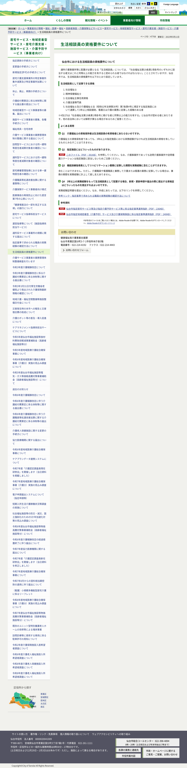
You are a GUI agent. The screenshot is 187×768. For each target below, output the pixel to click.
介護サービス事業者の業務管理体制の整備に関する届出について (29, 136)
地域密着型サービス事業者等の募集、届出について (29, 111)
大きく (139, 7)
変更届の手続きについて (25, 66)
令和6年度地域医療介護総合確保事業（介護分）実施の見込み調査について (29, 363)
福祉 (61, 28)
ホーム (21, 28)
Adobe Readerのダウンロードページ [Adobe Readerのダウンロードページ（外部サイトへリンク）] (101, 223)
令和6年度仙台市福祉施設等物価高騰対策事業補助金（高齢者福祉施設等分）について (29, 530)
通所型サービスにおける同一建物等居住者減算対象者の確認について (29, 161)
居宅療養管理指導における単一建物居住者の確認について (29, 172)
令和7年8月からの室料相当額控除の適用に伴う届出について (28, 582)
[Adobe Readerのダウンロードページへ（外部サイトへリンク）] (71, 220)
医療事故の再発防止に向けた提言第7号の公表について (29, 196)
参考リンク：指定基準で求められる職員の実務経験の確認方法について (94, 195)
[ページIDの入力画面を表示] (112, 12)
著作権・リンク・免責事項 (43, 734)
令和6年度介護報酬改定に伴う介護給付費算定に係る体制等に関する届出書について (29, 404)
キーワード (104, 12)
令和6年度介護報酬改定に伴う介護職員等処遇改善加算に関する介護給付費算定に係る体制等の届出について (29, 419)
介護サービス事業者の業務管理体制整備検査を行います (29, 259)
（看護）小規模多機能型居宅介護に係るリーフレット (29, 592)
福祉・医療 (51, 28)
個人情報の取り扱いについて (74, 734)
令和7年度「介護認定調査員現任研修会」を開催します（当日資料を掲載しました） (29, 472)
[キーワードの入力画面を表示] (98, 12)
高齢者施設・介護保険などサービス (84, 28)
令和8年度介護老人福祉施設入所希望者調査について (29, 674)
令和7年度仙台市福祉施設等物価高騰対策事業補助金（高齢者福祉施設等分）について (29, 616)
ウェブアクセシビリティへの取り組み (111, 734)
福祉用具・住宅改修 (23, 129)
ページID (116, 12)
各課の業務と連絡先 (128, 750)
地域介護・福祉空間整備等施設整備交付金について (29, 300)
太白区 (43, 703)
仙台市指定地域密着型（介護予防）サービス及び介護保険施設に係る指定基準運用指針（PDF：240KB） (119, 214)
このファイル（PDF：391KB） (82, 154)
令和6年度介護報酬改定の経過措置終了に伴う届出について (29, 541)
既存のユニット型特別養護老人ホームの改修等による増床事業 (29, 627)
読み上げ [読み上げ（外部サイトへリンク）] (119, 3)
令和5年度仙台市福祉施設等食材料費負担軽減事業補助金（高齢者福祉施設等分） (29, 340)
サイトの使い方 (20, 734)
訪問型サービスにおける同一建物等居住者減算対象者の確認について (29, 148)
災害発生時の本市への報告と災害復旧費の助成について (29, 310)
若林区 (43, 700)
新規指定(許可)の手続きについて (29, 72)
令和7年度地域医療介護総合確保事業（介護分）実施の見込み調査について (29, 485)
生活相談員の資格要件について (28, 252)
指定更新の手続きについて (26, 60)
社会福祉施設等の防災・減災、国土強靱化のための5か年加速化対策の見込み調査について (29, 517)
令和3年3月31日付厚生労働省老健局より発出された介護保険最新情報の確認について (29, 289)
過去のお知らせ (20, 389)
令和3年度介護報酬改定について (29, 267)
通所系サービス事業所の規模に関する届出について (29, 234)
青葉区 (43, 693)
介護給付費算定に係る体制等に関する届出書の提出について (29, 102)
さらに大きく (150, 7)
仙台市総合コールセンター (140, 741)
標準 (144, 3)
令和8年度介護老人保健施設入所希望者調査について (29, 665)
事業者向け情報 (35, 28)
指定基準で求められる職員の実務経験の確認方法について (29, 244)
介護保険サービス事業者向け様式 (29, 189)
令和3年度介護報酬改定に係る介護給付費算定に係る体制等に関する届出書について (29, 276)
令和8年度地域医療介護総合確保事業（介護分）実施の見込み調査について (29, 603)
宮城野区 (44, 697)
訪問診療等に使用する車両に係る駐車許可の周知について (29, 637)
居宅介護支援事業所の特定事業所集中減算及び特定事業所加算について (29, 81)
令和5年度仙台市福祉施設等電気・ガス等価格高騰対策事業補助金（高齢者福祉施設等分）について (29, 378)
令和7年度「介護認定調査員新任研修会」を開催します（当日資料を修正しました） (29, 562)
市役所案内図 (128, 755)
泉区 (42, 706)
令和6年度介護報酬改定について (29, 395)
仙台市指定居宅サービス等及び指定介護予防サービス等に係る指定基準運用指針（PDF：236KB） (115, 208)
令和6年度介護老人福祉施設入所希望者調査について (29, 656)
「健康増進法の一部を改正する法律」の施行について (29, 206)
